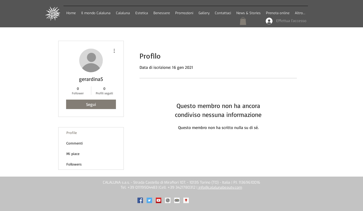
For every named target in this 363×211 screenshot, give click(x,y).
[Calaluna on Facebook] (140, 200)
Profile (71, 132)
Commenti (74, 143)
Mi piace (72, 153)
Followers (74, 164)
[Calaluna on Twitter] (149, 200)
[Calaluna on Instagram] (167, 200)
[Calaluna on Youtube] (158, 200)
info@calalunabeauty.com (219, 187)
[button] (122, 11)
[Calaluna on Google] (186, 200)
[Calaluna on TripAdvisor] (177, 200)
